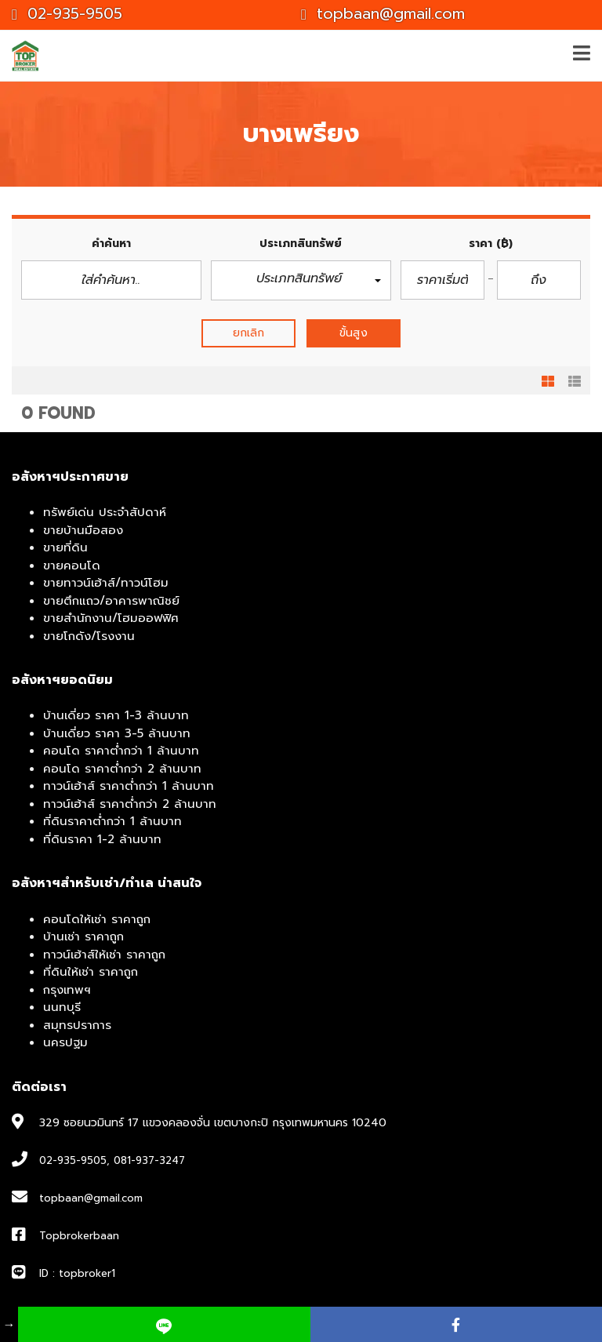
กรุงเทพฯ (67, 989)
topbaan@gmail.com (383, 13)
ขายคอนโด (71, 565)
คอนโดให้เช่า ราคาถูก (96, 919)
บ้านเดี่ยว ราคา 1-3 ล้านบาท (116, 715)
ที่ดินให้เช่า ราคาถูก (90, 971)
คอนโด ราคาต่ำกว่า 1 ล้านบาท (121, 750)
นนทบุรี (62, 1007)
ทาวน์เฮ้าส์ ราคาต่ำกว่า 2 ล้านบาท (129, 804)
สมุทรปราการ (77, 1025)
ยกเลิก (249, 333)
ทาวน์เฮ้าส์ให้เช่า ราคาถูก (104, 954)
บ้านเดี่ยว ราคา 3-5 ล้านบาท (116, 733)
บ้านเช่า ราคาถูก (83, 936)
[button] (301, 280)
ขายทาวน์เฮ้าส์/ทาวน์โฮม (106, 582)
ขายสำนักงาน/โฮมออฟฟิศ (111, 618)
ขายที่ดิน (65, 547)
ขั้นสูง (353, 333)
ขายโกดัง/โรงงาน (89, 636)
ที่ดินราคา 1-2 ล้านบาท (102, 839)
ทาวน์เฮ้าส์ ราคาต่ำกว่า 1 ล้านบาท (128, 786)
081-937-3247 (149, 1160)
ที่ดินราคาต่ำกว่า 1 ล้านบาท (112, 821)
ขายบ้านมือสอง (83, 530)
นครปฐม (65, 1042)
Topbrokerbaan (79, 1235)
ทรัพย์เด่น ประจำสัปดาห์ (104, 512)
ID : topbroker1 (77, 1273)
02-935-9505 (67, 13)
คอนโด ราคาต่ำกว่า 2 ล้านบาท (122, 768)
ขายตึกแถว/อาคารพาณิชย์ (111, 600)
